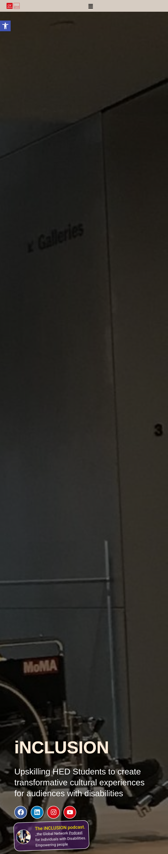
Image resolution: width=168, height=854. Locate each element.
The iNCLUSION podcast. (59, 825)
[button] (5, 26)
